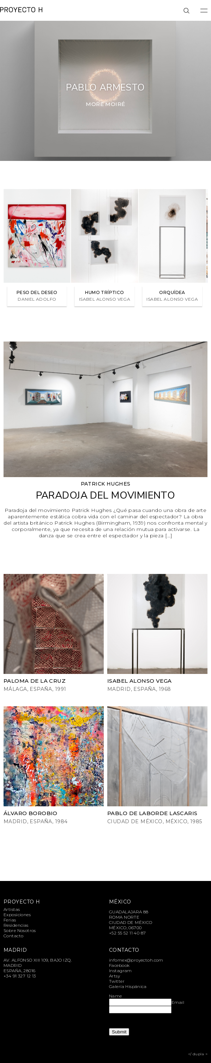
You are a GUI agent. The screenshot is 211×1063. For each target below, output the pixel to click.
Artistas (12, 909)
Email (177, 1002)
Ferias (10, 920)
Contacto (13, 935)
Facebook (119, 965)
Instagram (120, 970)
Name (115, 996)
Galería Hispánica (127, 986)
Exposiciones (17, 914)
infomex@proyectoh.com (136, 960)
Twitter (117, 981)
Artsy (114, 975)
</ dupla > (197, 1054)
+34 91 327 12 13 (20, 975)
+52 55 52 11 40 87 (127, 933)
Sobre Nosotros (20, 930)
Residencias (16, 925)
